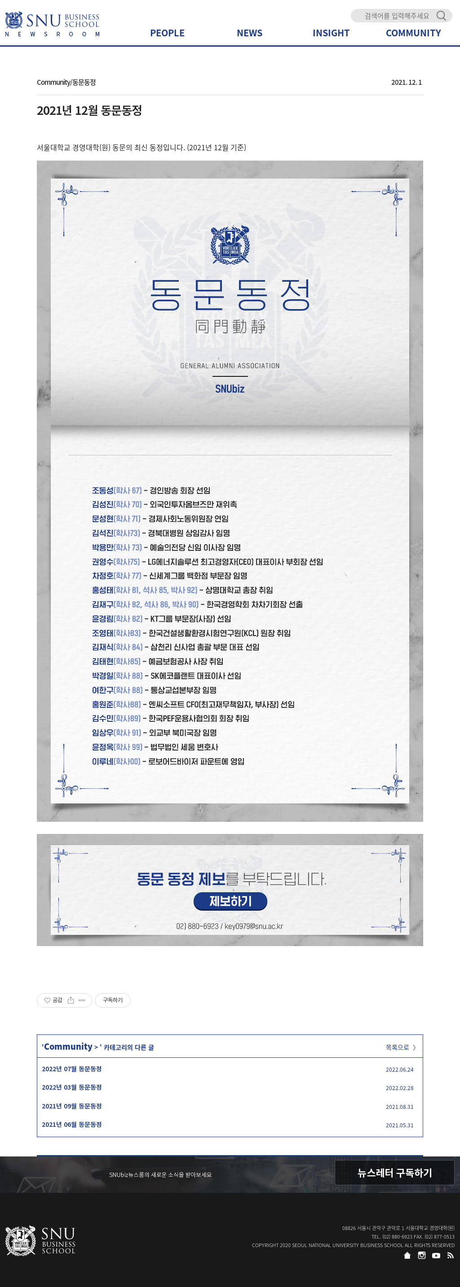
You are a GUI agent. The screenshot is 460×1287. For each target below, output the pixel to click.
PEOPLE (167, 32)
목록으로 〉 (402, 1047)
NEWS (249, 32)
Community (68, 1046)
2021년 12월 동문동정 (89, 109)
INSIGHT (331, 32)
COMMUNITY (413, 32)
